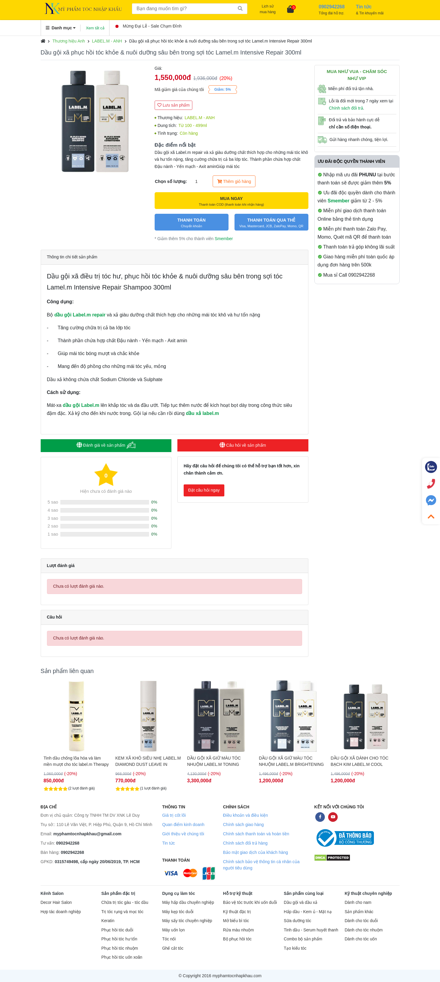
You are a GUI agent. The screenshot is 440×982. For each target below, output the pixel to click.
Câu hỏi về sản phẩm (243, 445)
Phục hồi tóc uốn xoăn (121, 957)
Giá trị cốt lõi (174, 815)
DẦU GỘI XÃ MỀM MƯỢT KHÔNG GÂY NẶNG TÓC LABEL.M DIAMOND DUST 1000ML (76, 761)
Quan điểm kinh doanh (183, 824)
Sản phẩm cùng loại (304, 893)
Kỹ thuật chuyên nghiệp (368, 893)
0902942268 (68, 843)
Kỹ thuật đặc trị (237, 912)
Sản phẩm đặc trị (118, 893)
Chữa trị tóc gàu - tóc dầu (124, 902)
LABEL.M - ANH (107, 41)
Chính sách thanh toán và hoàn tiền (256, 833)
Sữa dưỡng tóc (297, 921)
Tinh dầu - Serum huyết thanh (311, 930)
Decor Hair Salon (56, 902)
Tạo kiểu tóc (295, 948)
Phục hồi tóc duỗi (117, 930)
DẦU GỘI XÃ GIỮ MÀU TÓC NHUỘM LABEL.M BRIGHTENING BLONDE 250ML (363, 761)
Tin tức (168, 843)
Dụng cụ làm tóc (178, 893)
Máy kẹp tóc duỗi (177, 912)
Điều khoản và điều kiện (245, 815)
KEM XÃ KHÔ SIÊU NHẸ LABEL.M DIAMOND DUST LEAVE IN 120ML (220, 761)
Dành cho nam (358, 902)
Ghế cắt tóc (172, 948)
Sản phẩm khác (359, 912)
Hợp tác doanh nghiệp (61, 912)
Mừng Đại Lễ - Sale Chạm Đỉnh (148, 26)
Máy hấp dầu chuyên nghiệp (188, 902)
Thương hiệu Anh (68, 41)
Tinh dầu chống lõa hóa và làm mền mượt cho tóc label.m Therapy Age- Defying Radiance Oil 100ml (148, 761)
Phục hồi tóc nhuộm (119, 948)
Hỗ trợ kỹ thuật (237, 893)
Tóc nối (169, 939)
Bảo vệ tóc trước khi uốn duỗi (250, 902)
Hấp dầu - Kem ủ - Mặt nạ (308, 912)
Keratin (107, 921)
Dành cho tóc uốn (361, 939)
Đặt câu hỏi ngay (204, 490)
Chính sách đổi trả (346, 108)
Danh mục (61, 27)
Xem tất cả (95, 28)
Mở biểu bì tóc (236, 921)
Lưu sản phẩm (173, 105)
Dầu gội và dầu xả (300, 902)
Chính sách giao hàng (243, 824)
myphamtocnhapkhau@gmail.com (87, 833)
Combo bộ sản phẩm (303, 939)
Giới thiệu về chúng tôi (183, 833)
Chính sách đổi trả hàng (245, 843)
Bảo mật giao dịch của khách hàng (255, 852)
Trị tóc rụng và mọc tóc (122, 912)
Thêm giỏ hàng (234, 181)
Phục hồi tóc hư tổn (119, 939)
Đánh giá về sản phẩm (106, 445)
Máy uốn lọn (173, 930)
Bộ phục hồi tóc (237, 939)
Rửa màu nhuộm (238, 930)
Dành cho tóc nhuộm (364, 930)
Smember (224, 238)
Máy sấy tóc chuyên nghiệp (187, 921)
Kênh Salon (52, 893)
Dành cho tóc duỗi (361, 921)
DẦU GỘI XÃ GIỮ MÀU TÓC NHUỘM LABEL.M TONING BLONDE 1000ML (286, 761)
